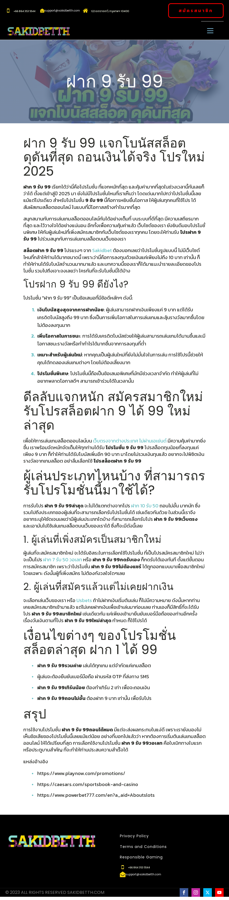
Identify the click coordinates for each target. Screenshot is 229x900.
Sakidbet (102, 250)
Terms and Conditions (143, 847)
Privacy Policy (134, 836)
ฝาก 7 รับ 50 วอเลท (62, 559)
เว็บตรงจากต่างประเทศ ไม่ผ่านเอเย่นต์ (130, 440)
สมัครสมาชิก (196, 10)
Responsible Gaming (141, 857)
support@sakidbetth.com (62, 11)
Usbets (84, 600)
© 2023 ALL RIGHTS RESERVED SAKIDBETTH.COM (54, 892)
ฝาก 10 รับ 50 (144, 505)
